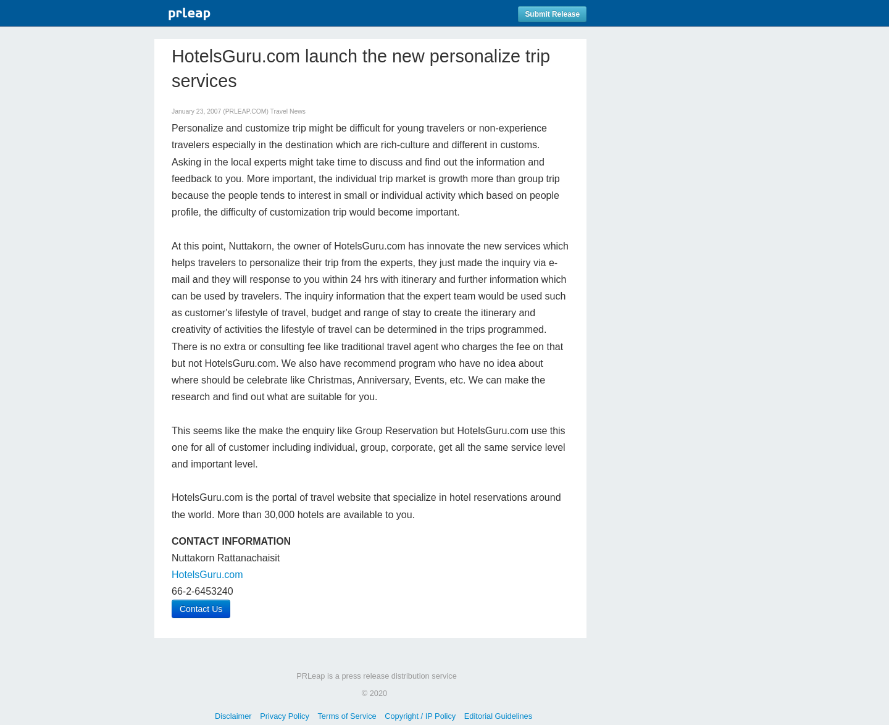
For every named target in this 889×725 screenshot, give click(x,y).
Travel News (288, 111)
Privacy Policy (284, 716)
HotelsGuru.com (207, 574)
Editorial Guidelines (498, 716)
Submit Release (552, 14)
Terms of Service (346, 716)
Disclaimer (233, 716)
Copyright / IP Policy (420, 716)
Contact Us (201, 609)
